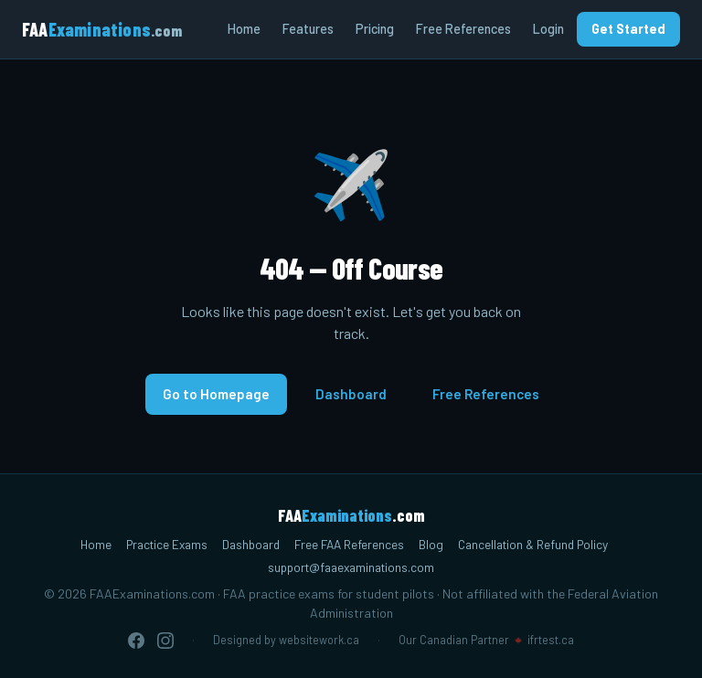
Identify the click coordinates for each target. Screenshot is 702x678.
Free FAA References (349, 544)
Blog (431, 544)
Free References (463, 29)
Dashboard (351, 394)
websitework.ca (319, 639)
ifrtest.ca (550, 639)
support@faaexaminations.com (351, 567)
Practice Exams (166, 544)
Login (548, 29)
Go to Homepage (216, 394)
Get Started (628, 29)
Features (308, 29)
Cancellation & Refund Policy (533, 544)
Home (244, 29)
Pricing (375, 29)
